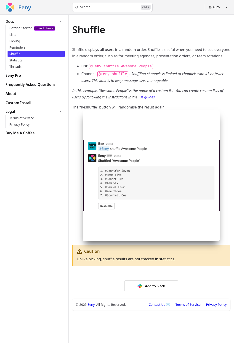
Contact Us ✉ (159, 304)
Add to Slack (151, 286)
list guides (146, 97)
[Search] (112, 7)
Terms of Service (188, 304)
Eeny (91, 304)
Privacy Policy (216, 304)
